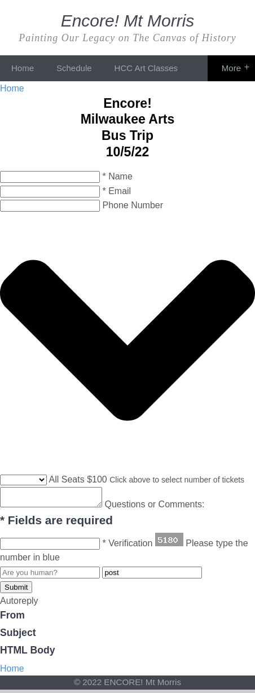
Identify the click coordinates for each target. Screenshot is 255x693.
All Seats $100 (78, 479)
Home (22, 68)
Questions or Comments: (166, 507)
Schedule (74, 68)
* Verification (127, 546)
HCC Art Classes (146, 68)
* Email (116, 191)
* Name (117, 176)
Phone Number (132, 205)
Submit (16, 590)
